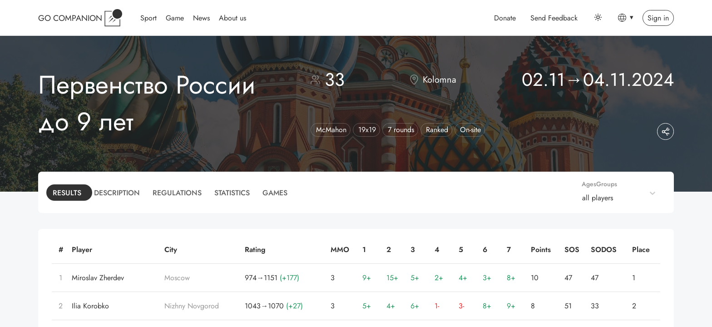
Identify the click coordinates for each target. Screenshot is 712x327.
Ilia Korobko (90, 306)
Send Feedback (554, 18)
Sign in (658, 18)
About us (232, 18)
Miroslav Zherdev (98, 277)
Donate (505, 18)
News (201, 18)
